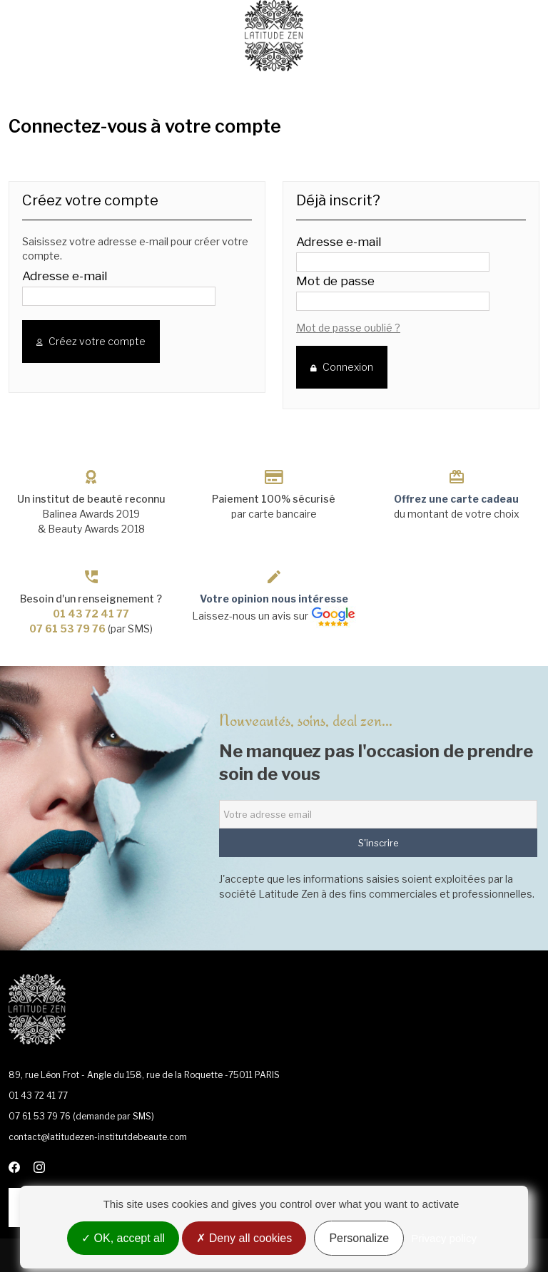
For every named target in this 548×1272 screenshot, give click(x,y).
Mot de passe (335, 281)
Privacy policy (444, 1238)
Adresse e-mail (64, 276)
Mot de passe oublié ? (348, 328)
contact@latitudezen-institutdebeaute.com (98, 1137)
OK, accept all (123, 1238)
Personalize (359, 1238)
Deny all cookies (244, 1238)
